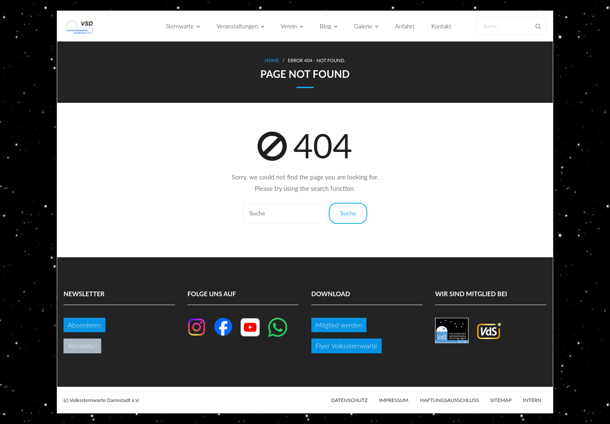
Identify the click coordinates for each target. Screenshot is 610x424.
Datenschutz (349, 400)
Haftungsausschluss (449, 400)
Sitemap (500, 400)
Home (272, 60)
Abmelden (82, 345)
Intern (532, 400)
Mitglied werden (339, 325)
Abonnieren (84, 325)
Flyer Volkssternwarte (346, 345)
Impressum (393, 400)
